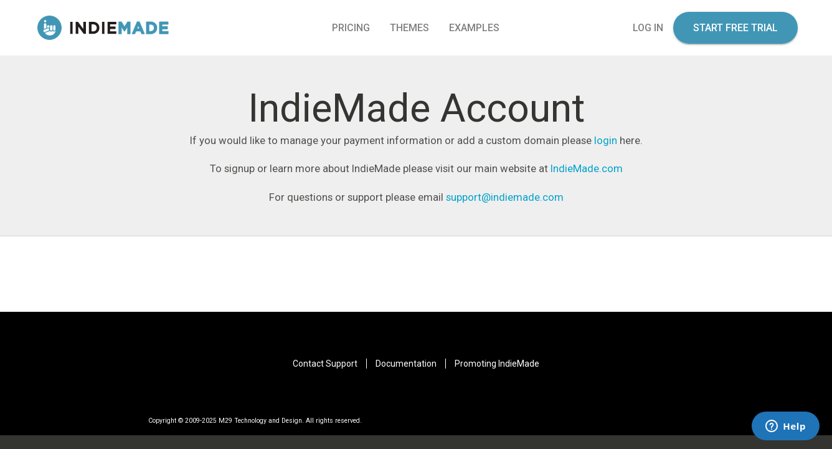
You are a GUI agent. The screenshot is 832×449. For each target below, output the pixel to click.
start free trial (735, 28)
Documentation (406, 364)
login (605, 140)
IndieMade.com (587, 168)
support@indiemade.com (505, 197)
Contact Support (325, 364)
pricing (351, 28)
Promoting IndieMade (497, 364)
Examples (474, 28)
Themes (409, 28)
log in (648, 28)
